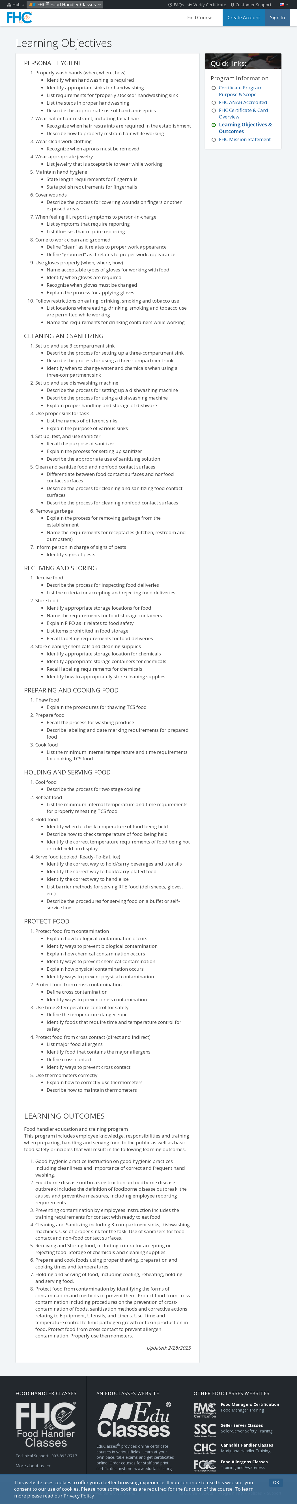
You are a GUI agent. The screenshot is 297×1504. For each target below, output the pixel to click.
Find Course (199, 17)
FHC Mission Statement (245, 139)
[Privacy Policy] (79, 1495)
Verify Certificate (207, 4)
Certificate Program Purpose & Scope (240, 91)
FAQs (176, 4)
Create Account (244, 17)
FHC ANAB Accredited (243, 102)
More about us (33, 1465)
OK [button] (276, 1482)
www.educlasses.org (153, 1468)
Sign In (277, 17)
